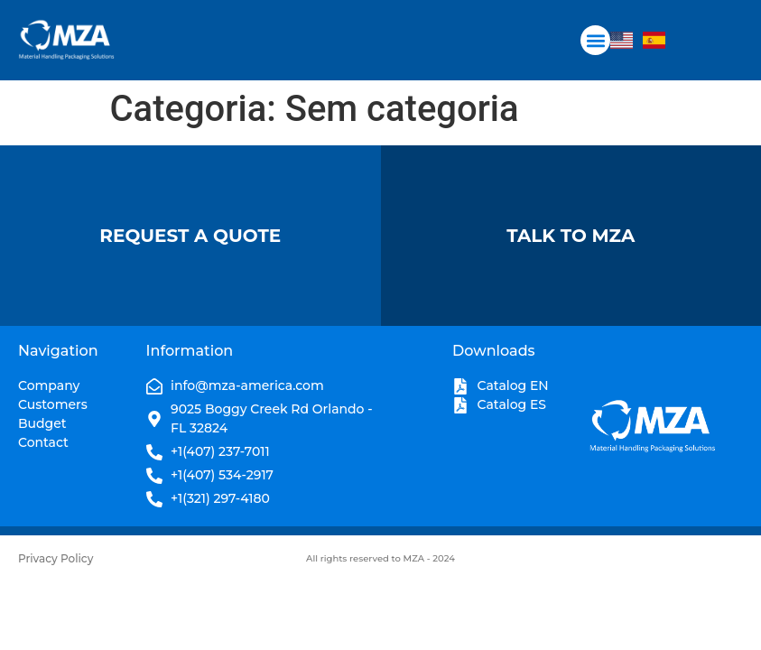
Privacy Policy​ (55, 558)
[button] (595, 40)
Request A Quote (190, 235)
